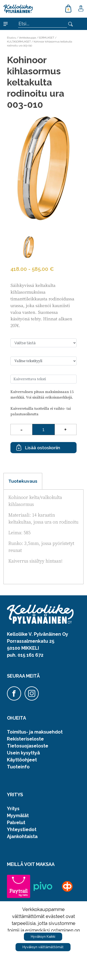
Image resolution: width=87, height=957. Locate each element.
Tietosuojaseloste (27, 746)
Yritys (13, 808)
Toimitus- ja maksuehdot (35, 732)
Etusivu (11, 37)
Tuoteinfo (18, 767)
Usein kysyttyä (23, 753)
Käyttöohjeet (22, 760)
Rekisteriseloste (25, 739)
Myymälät (18, 815)
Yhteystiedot (21, 829)
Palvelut (16, 822)
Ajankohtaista (22, 836)
